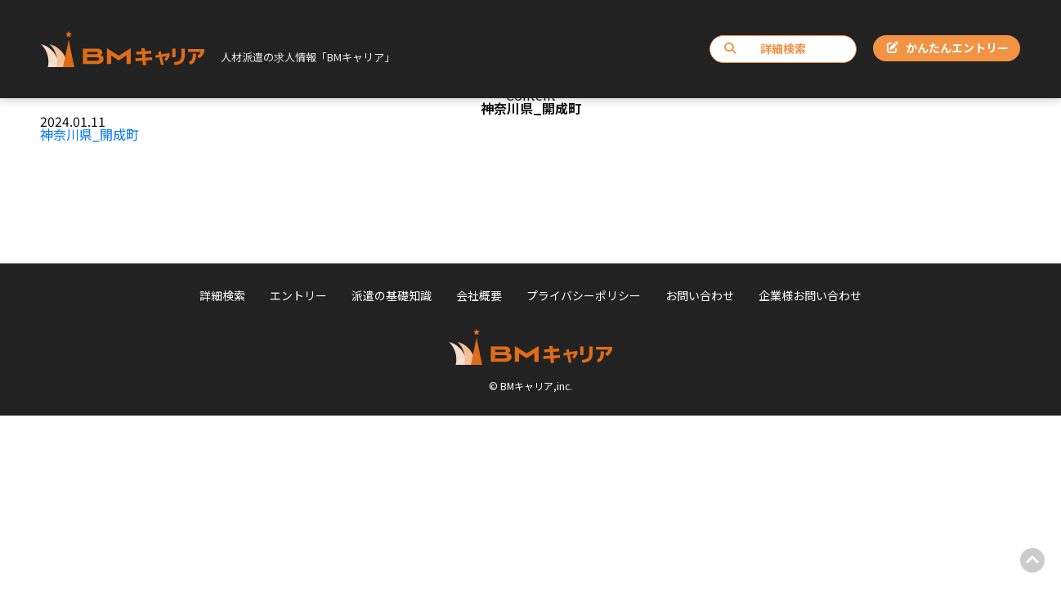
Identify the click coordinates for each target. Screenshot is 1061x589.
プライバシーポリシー (583, 295)
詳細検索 (765, 48)
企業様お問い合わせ (810, 295)
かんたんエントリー (948, 47)
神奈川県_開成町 (89, 134)
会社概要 (479, 295)
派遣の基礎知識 (391, 295)
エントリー (298, 295)
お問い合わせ (699, 295)
